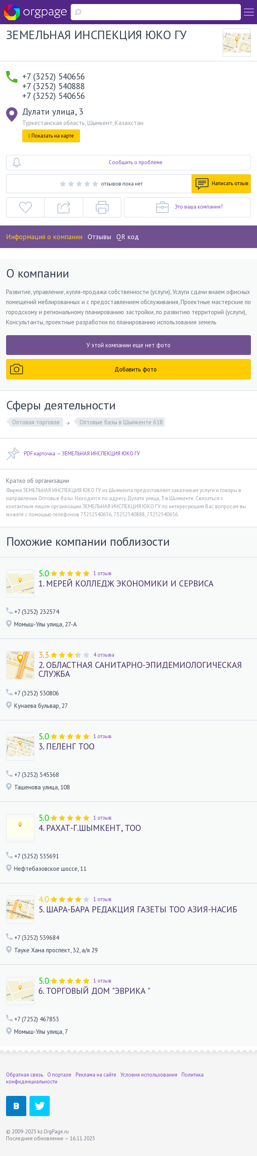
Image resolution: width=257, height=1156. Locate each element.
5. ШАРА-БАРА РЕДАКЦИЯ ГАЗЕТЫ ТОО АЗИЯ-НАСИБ (137, 909)
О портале (59, 1074)
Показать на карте (51, 135)
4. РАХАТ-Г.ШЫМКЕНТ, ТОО (89, 828)
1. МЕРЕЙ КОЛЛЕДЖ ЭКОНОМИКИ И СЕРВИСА (125, 583)
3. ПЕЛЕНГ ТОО (66, 746)
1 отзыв (102, 573)
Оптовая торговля (36, 422)
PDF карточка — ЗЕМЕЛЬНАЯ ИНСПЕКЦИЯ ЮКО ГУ (73, 454)
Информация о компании (44, 236)
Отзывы (99, 236)
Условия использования (148, 1074)
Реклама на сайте (96, 1074)
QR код (127, 236)
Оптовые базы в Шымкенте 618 (121, 422)
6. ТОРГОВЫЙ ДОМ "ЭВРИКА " (94, 991)
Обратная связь (24, 1074)
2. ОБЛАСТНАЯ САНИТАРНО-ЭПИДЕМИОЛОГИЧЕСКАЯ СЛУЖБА (140, 669)
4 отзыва (103, 654)
